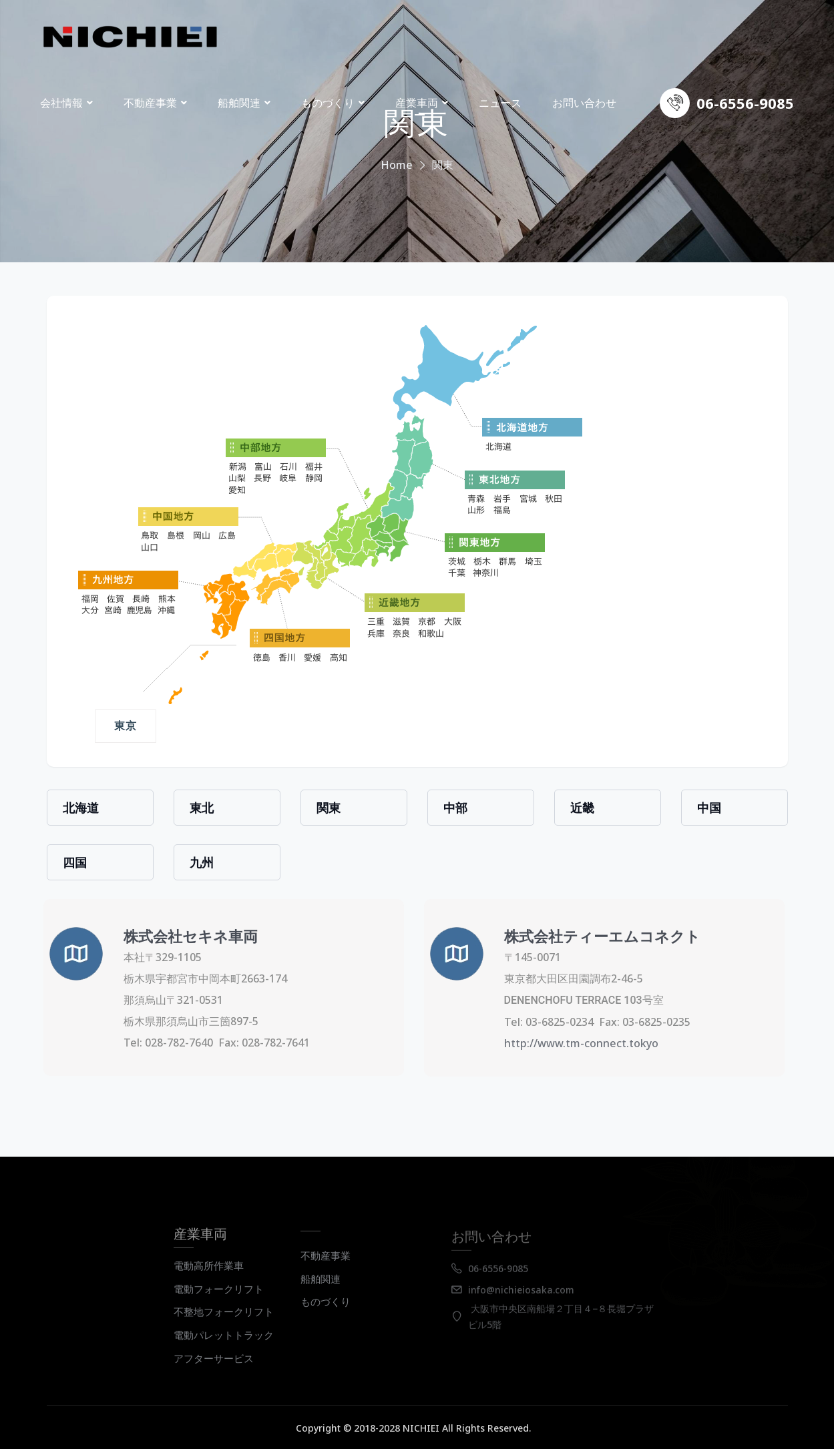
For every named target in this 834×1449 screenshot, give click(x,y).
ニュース (500, 102)
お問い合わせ (584, 102)
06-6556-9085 (745, 103)
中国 (709, 808)
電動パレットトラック (224, 1342)
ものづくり (328, 102)
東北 (202, 808)
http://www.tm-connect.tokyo (574, 1043)
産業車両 (416, 102)
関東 (329, 808)
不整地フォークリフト (224, 1319)
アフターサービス (214, 1365)
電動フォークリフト (219, 1296)
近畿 (582, 808)
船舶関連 (239, 102)
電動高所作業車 (209, 1272)
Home (397, 165)
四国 (75, 862)
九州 (202, 862)
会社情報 (61, 102)
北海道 (81, 808)
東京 (125, 726)
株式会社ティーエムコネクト (595, 936)
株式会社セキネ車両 (183, 936)
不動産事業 (150, 102)
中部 (455, 808)
